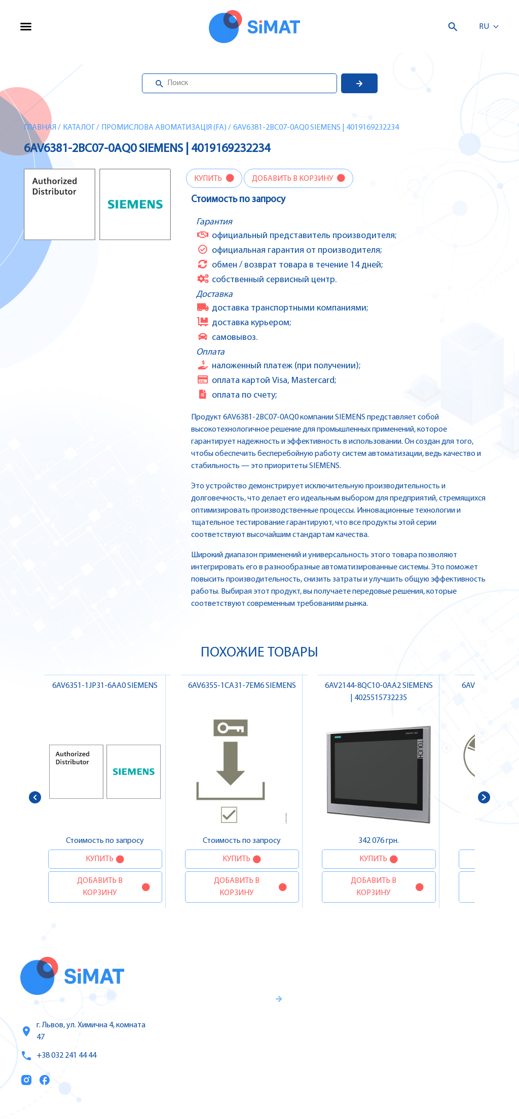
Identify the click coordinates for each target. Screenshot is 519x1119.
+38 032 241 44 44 (58, 1056)
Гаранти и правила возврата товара (219, 1038)
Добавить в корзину (293, 179)
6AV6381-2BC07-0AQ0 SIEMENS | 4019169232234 (316, 128)
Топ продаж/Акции (326, 1074)
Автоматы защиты (424, 1025)
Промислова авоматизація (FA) (164, 128)
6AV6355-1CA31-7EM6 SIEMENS (242, 686)
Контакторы (411, 1047)
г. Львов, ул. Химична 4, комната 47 (82, 1031)
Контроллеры (414, 971)
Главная (40, 128)
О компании (326, 1014)
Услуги (314, 992)
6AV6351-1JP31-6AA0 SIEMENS (105, 686)
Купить (209, 179)
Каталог (79, 128)
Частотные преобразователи (422, 998)
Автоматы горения (424, 1068)
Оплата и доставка (320, 1041)
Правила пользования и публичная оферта (211, 1071)
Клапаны (405, 1089)
